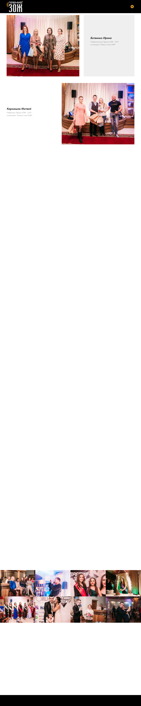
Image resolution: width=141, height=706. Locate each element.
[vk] (132, 6)
